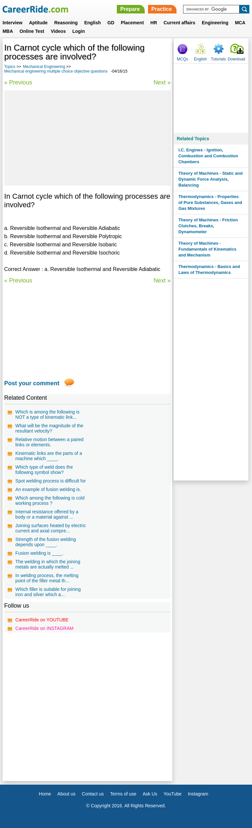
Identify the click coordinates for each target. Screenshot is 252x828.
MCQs (182, 59)
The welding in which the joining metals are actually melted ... (47, 564)
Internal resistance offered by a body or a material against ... (46, 514)
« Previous (18, 82)
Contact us (93, 793)
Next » (162, 82)
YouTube (172, 793)
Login (78, 31)
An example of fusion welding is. (48, 489)
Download (236, 59)
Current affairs (179, 22)
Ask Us (150, 793)
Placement (132, 22)
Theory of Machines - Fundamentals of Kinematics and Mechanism (207, 249)
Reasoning (66, 22)
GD (110, 22)
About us (66, 793)
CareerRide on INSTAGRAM (44, 628)
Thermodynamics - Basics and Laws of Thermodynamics (209, 269)
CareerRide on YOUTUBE (42, 619)
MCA (240, 22)
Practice (161, 9)
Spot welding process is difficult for (50, 480)
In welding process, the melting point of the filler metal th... (46, 578)
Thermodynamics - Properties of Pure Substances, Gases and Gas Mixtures (210, 202)
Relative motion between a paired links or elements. (49, 442)
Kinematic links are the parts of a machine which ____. (48, 456)
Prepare (130, 9)
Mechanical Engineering (44, 66)
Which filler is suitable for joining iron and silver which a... (48, 592)
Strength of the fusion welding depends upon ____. (45, 542)
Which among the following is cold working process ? (50, 500)
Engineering (215, 22)
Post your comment (31, 383)
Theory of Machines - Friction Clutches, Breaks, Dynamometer (208, 225)
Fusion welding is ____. (39, 553)
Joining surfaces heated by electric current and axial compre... (50, 528)
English (92, 22)
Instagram (198, 793)
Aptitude (38, 22)
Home (45, 793)
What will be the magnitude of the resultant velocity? (49, 428)
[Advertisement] (87, 138)
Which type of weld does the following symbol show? (44, 469)
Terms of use (123, 793)
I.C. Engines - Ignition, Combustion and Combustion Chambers (208, 155)
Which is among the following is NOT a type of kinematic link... (47, 414)
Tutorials (218, 59)
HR (153, 22)
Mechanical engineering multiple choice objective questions (56, 71)
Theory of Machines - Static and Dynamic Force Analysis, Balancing (210, 179)
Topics (9, 66)
